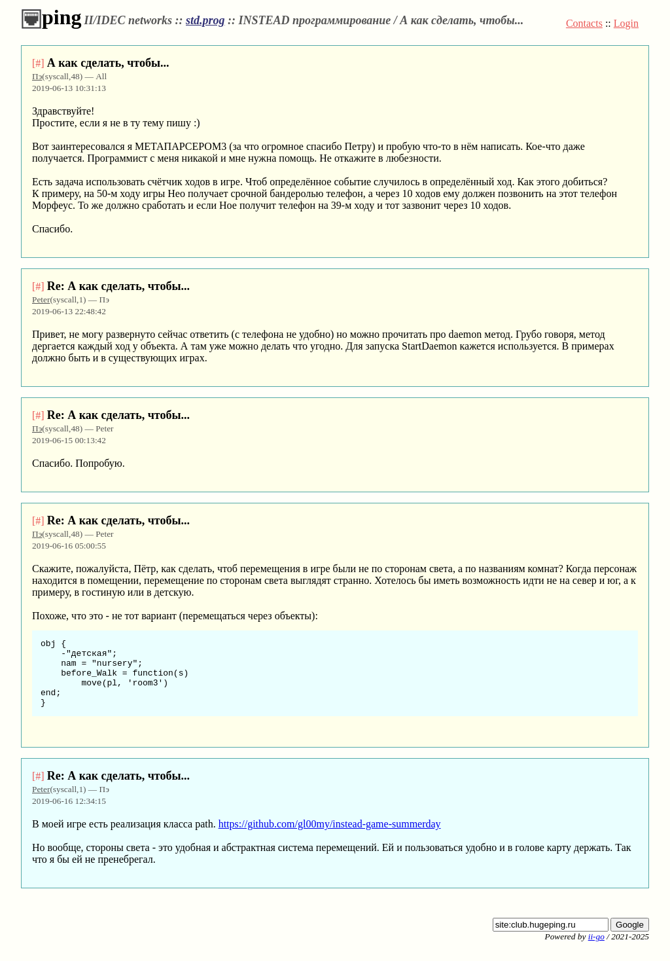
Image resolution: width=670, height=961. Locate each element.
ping (51, 17)
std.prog (205, 20)
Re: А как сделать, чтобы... (118, 286)
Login (626, 23)
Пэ (37, 76)
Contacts (584, 23)
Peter (41, 299)
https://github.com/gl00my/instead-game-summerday (330, 837)
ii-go (596, 950)
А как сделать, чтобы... (108, 62)
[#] (38, 63)
